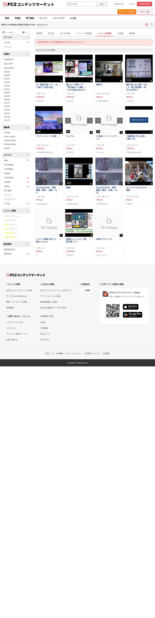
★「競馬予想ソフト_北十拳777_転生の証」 (46, 85)
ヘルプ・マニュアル (14, 322)
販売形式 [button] (16, 244)
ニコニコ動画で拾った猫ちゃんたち (46, 240)
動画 (7, 18)
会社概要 (59, 353)
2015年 (7, 110)
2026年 (7, 72)
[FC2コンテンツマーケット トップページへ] (25, 275)
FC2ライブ (45, 334)
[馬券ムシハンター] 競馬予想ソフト (76, 240)
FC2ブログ (45, 340)
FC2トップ (49, 353)
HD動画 (16, 182)
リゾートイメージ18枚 (46, 136)
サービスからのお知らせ (16, 296)
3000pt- (7, 148)
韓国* (68, 187)
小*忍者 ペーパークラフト (106, 137)
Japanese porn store (134, 152)
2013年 (7, 117)
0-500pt (7, 133)
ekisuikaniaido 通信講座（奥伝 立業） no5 (46, 190)
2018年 (7, 99)
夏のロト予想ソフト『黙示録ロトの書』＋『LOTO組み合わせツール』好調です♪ (76, 87)
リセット (26, 32)
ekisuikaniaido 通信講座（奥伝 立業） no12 (106, 190)
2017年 (7, 103)
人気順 (120, 33)
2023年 (7, 82)
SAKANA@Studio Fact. (45, 152)
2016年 (7, 106)
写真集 (17, 18)
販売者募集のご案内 (48, 302)
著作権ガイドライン (92, 353)
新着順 (39, 33)
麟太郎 (130, 204)
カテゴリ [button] (16, 155)
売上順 (51, 33)
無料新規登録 (144, 4)
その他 (73, 18)
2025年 (7, 75)
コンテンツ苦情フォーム (16, 334)
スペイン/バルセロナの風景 (136, 188)
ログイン (132, 4)
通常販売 (16, 254)
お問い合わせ (12, 340)
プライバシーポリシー (74, 353)
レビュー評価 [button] (16, 211)
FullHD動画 (16, 178)
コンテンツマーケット (35, 4)
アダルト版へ (145, 12)
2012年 (7, 120)
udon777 (41, 101)
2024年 (7, 79)
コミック (43, 18)
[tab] (95, 33)
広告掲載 (106, 353)
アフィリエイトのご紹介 (50, 296)
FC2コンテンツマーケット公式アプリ (56, 290)
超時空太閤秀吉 (103, 101)
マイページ (118, 4)
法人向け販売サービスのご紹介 (53, 308)
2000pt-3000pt (10, 144)
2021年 (7, 89)
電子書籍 (30, 18)
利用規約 (10, 308)
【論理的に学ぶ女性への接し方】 (136, 137)
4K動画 (7, 173)
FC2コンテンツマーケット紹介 (19, 290)
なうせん (131, 101)
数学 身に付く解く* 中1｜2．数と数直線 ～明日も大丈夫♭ (136, 87)
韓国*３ (99, 84)
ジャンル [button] (16, 37)
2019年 (7, 96)
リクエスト (11, 328)
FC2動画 (44, 328)
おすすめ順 (65, 33)
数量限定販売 (9, 249)
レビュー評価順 (104, 33)
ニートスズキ (102, 255)
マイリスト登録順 (83, 33)
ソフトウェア (59, 18)
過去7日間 (8, 64)
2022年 (7, 86)
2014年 (7, 113)
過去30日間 (8, 68)
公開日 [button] (16, 54)
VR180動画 (8, 165)
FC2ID (43, 322)
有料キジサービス (104, 239)
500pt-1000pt (9, 136)
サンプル (70, 136)
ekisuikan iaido (43, 204)
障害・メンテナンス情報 (16, 302)
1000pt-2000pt (10, 140)
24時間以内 (8, 59)
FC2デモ (71, 152)
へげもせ (101, 152)
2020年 (7, 93)
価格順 (132, 33)
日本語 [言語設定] (87, 290)
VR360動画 (8, 169)
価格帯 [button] (16, 127)
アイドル (7, 47)
